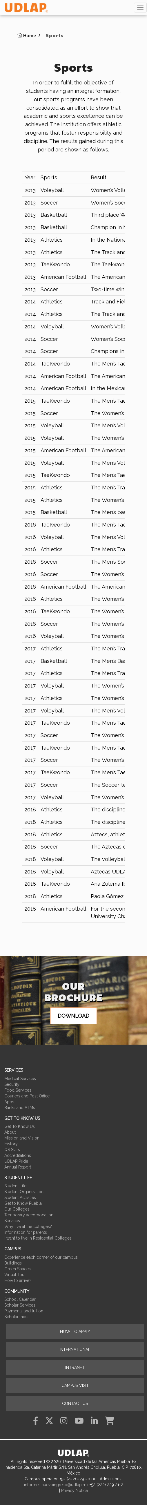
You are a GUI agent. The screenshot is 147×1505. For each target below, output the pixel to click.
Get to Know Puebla (23, 1203)
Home (26, 35)
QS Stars (12, 1149)
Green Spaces (17, 1269)
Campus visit (75, 1385)
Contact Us (75, 1403)
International (74, 1349)
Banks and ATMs (19, 1107)
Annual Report (17, 1167)
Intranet (75, 1367)
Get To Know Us (19, 1126)
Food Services (17, 1090)
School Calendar (20, 1299)
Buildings (13, 1263)
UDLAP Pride (16, 1161)
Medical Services (20, 1078)
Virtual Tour (15, 1274)
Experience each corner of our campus (41, 1257)
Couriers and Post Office (27, 1096)
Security (11, 1084)
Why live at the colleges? (28, 1226)
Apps (9, 1101)
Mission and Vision (21, 1138)
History (11, 1144)
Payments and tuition (23, 1311)
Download (73, 1016)
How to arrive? (17, 1280)
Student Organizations (25, 1191)
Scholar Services (19, 1305)
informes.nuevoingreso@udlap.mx (56, 1484)
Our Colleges (17, 1209)
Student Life (15, 1186)
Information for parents (25, 1232)
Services (12, 1220)
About (10, 1132)
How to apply (75, 1331)
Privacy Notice (74, 1490)
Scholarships (16, 1316)
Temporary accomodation (28, 1215)
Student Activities (20, 1197)
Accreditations (17, 1155)
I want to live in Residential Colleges (38, 1238)
